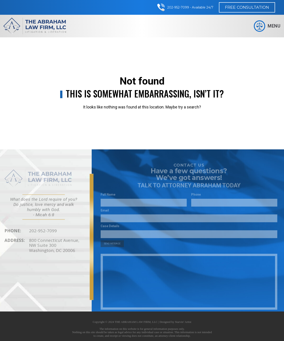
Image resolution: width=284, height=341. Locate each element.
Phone (196, 196)
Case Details (110, 227)
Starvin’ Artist (183, 323)
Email (105, 212)
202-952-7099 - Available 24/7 (190, 7)
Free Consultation (247, 7)
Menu (267, 26)
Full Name (108, 196)
